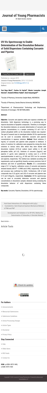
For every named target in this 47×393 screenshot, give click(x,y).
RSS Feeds (6, 353)
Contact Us (6, 358)
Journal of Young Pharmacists (23, 16)
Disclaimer (6, 330)
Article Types (7, 325)
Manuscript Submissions (10, 312)
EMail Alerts (6, 349)
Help (4, 344)
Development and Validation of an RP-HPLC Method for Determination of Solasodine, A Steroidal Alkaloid (25, 214)
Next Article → (6, 221)
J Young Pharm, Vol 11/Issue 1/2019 (12, 74)
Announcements (8, 307)
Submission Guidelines (10, 316)
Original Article (29, 74)
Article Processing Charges (11, 321)
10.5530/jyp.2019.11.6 (21, 83)
